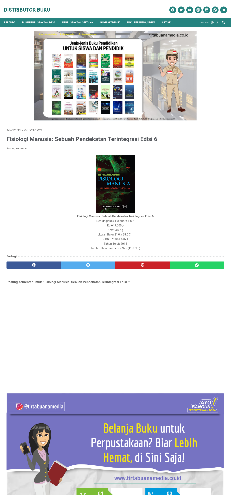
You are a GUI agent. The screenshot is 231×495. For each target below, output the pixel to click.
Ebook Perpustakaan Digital (190, 375)
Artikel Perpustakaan (184, 356)
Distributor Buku (29, 6)
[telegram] (221, 6)
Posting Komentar (16, 145)
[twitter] (178, 6)
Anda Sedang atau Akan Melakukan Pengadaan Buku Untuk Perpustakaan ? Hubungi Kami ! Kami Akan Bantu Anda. (194, 243)
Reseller (133, 481)
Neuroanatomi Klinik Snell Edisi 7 (190, 302)
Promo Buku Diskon (184, 407)
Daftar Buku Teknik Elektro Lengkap (192, 284)
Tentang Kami (44, 481)
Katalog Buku (181, 388)
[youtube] (187, 6)
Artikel (169, 16)
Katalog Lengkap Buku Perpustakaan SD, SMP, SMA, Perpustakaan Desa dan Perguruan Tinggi (194, 198)
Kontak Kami (26, 481)
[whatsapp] (212, 6)
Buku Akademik (112, 16)
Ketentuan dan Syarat (153, 481)
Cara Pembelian (116, 481)
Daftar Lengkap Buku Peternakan (190, 220)
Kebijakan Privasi (80, 481)
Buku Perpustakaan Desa (41, 16)
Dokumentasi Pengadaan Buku (191, 369)
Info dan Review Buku (187, 381)
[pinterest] (98, 261)
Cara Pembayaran (179, 481)
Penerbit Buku (181, 394)
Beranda (12, 16)
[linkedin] (204, 6)
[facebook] (170, 6)
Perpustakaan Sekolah (80, 16)
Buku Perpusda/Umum (143, 16)
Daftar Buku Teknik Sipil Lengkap (190, 153)
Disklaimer (61, 481)
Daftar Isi (99, 481)
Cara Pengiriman (202, 481)
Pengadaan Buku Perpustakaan (192, 400)
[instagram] (195, 6)
